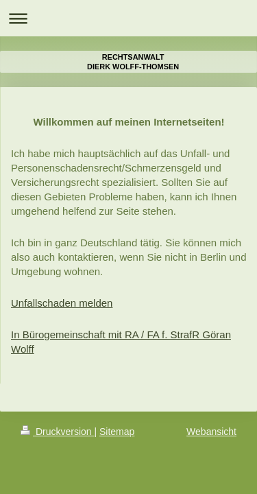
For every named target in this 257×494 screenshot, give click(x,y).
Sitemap (116, 431)
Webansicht (211, 431)
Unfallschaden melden (61, 303)
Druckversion (57, 431)
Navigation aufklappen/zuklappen (128, 18)
